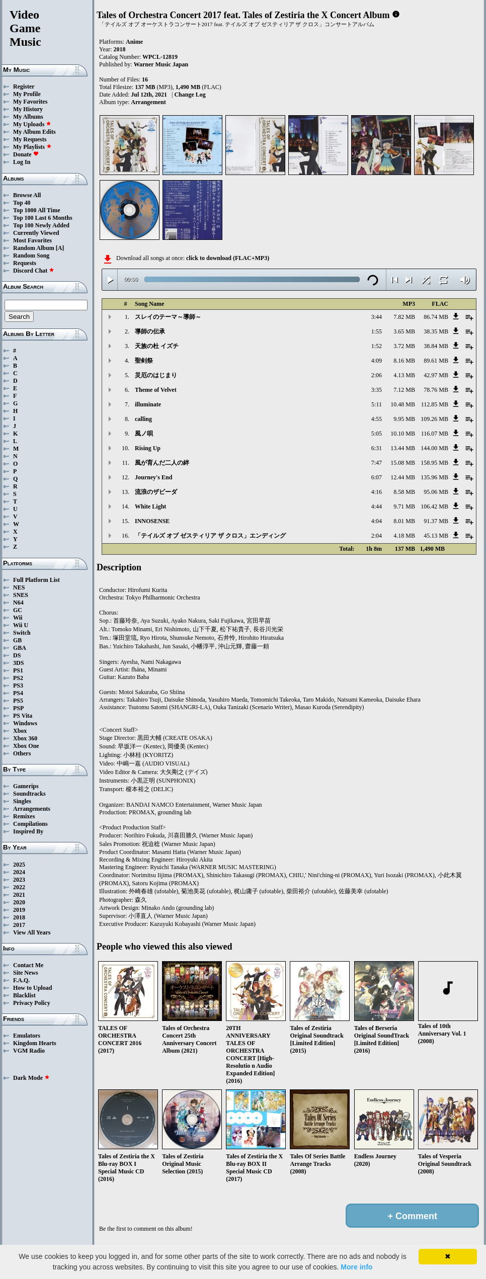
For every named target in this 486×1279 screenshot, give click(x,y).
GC (17, 610)
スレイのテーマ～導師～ (168, 316)
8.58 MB (404, 491)
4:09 (376, 360)
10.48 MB (402, 404)
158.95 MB (434, 462)
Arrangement (148, 102)
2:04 (376, 535)
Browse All (27, 195)
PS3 (18, 685)
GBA (19, 647)
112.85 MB (434, 404)
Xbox (20, 730)
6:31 (376, 448)
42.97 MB (436, 375)
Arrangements (31, 808)
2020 (19, 902)
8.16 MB (404, 360)
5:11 (376, 404)
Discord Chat (33, 270)
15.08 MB (402, 462)
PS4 (18, 693)
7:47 (376, 462)
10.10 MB (402, 433)
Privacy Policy (31, 1002)
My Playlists (32, 146)
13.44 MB (402, 448)
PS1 (18, 670)
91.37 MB (436, 521)
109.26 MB (434, 418)
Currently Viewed (36, 232)
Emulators (26, 1035)
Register (24, 86)
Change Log (189, 94)
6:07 (376, 477)
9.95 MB (404, 418)
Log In (21, 161)
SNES (20, 595)
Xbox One (26, 745)
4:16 (376, 491)
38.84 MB (436, 346)
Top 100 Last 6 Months (42, 217)
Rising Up (147, 448)
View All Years (31, 932)
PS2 (18, 677)
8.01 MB (404, 521)
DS (17, 655)
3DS (18, 662)
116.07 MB (434, 433)
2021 (19, 894)
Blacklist (24, 995)
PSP (18, 708)
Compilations (30, 823)
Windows (25, 723)
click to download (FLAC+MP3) (227, 258)
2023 (19, 879)
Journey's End (153, 477)
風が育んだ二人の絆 (162, 462)
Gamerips (26, 786)
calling (143, 418)
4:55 (376, 418)
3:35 (376, 389)
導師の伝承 (150, 331)
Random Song (31, 255)
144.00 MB (434, 448)
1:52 (376, 346)
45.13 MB (436, 535)
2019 (19, 909)
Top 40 (22, 202)
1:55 (376, 331)
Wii (17, 617)
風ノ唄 (144, 433)
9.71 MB (404, 506)
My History (28, 109)
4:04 (376, 521)
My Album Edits (34, 131)
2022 (19, 887)
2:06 (376, 375)
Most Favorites (32, 240)
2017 (19, 924)
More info (356, 1267)
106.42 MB (434, 506)
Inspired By (28, 831)
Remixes (24, 816)
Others (22, 753)
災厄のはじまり (156, 375)
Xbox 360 (25, 738)
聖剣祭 (144, 360)
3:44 (376, 316)
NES (19, 587)
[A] (60, 247)
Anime (134, 41)
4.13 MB (404, 375)
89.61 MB (436, 360)
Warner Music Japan (161, 64)
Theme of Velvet (156, 389)
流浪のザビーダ (156, 491)
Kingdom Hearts (34, 1043)
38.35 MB (436, 331)
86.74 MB (436, 316)
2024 (19, 872)
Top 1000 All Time (36, 210)
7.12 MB (404, 389)
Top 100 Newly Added (41, 225)
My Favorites (30, 101)
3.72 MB (404, 346)
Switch (22, 632)
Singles (22, 801)
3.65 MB (404, 331)
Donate (26, 154)
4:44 (376, 506)
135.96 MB (434, 477)
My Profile (27, 94)
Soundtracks (29, 793)
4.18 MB (404, 535)
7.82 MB (404, 316)
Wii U (20, 625)
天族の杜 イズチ (157, 346)
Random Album (33, 247)
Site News (25, 972)
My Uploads (32, 124)
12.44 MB (402, 477)
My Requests (29, 139)
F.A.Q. (21, 980)
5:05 (376, 433)
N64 (18, 602)
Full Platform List (36, 579)
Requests (24, 263)
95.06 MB (436, 491)
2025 (19, 864)
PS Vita (22, 715)
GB (17, 640)
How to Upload (32, 987)
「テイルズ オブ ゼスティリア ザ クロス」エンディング (210, 535)
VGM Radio (29, 1050)
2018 (19, 917)
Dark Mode (31, 1077)
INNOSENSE (152, 521)
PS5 (18, 700)
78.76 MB (436, 389)
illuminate (148, 404)
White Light (150, 506)
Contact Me (28, 965)
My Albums (28, 116)
